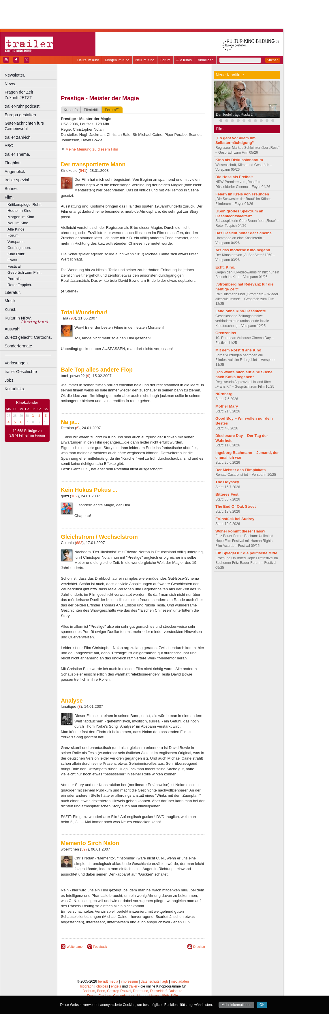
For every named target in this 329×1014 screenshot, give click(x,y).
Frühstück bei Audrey (234, 519)
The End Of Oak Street (235, 506)
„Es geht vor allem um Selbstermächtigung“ (235, 140)
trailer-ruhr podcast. (23, 106)
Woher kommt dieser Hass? (240, 531)
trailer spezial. (17, 180)
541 (83, 170)
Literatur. (13, 292)
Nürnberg (223, 394)
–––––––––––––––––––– (28, 354)
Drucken (199, 946)
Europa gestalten (20, 115)
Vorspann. (16, 241)
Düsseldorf (158, 991)
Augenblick (15, 171)
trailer (133, 986)
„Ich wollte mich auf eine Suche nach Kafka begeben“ (243, 374)
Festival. (14, 266)
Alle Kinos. (16, 229)
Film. (9, 197)
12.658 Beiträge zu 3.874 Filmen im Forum (27, 433)
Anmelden (205, 60)
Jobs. (9, 380)
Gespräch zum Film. (24, 272)
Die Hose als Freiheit (234, 177)
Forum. (13, 235)
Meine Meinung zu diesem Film (91, 149)
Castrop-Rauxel (119, 991)
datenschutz (150, 981)
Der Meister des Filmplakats (240, 470)
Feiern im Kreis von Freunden (242, 194)
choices (102, 986)
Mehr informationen (236, 1005)
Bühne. (11, 188)
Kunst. (10, 309)
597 (84, 849)
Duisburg (176, 991)
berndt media (108, 981)
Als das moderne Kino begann (242, 250)
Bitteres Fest (226, 494)
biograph (86, 986)
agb (165, 981)
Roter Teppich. (19, 285)
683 (79, 543)
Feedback (100, 946)
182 (74, 496)
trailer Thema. (17, 154)
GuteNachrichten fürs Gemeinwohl (24, 126)
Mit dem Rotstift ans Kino (238, 350)
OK (262, 1005)
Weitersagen (75, 946)
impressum (129, 981)
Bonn (101, 991)
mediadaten (180, 981)
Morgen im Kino (117, 60)
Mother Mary (226, 406)
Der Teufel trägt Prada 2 (234, 115)
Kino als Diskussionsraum (239, 160)
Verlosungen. (17, 363)
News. (10, 83)
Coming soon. (19, 248)
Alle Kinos (184, 60)
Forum (165, 60)
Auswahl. (13, 329)
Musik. (11, 300)
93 (73, 318)
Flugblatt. (13, 163)
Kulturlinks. (15, 389)
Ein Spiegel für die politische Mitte (246, 553)
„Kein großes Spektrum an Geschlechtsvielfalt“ (239, 213)
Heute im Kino (88, 60)
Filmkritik (91, 110)
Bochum (88, 991)
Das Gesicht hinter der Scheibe (243, 233)
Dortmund (140, 991)
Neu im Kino (145, 60)
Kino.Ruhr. (16, 254)
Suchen (273, 60)
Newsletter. (15, 75)
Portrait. (14, 279)
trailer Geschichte (21, 371)
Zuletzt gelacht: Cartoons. (28, 337)
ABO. (9, 145)
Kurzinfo (71, 110)
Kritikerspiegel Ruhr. (24, 204)
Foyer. (12, 260)
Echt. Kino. (225, 267)
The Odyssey (227, 482)
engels (116, 986)
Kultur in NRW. (18, 318)
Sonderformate (18, 346)
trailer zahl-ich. (18, 137)
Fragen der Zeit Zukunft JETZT (31, 95)
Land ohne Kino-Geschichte (240, 311)
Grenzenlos (225, 333)
